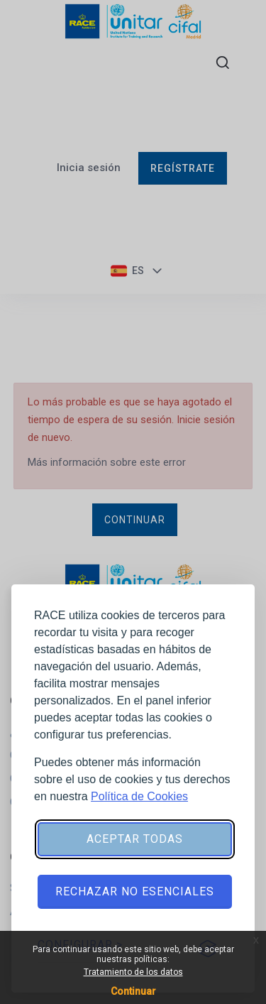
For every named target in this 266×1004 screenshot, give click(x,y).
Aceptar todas (135, 839)
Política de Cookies (139, 796)
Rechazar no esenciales (134, 891)
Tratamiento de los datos (133, 972)
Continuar (133, 991)
